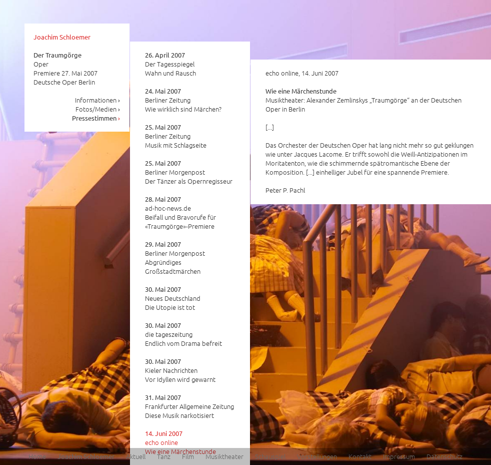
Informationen (97, 100)
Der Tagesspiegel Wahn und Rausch (170, 64)
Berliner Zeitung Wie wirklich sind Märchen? (183, 100)
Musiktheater (225, 456)
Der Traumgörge (58, 55)
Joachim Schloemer (62, 37)
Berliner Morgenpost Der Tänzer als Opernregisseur (188, 172)
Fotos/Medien (98, 109)
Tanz (163, 456)
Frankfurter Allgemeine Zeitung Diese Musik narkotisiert (189, 406)
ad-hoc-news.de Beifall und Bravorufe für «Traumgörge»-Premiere (180, 213)
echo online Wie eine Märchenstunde (180, 442)
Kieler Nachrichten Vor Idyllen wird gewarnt (180, 370)
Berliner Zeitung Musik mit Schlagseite (175, 136)
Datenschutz (444, 456)
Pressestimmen (96, 118)
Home (37, 456)
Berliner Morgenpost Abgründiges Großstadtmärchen (175, 258)
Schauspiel (270, 456)
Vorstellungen (317, 456)
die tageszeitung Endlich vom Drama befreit (183, 334)
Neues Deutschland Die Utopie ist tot (172, 298)
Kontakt (360, 456)
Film (188, 456)
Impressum (399, 456)
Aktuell (136, 456)
